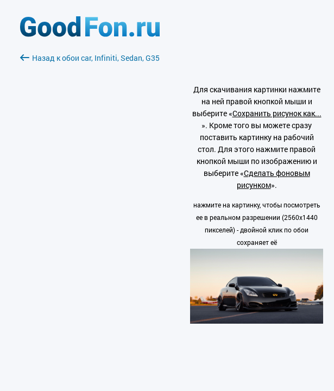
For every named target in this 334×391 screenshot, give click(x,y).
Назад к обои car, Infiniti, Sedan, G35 (90, 58)
